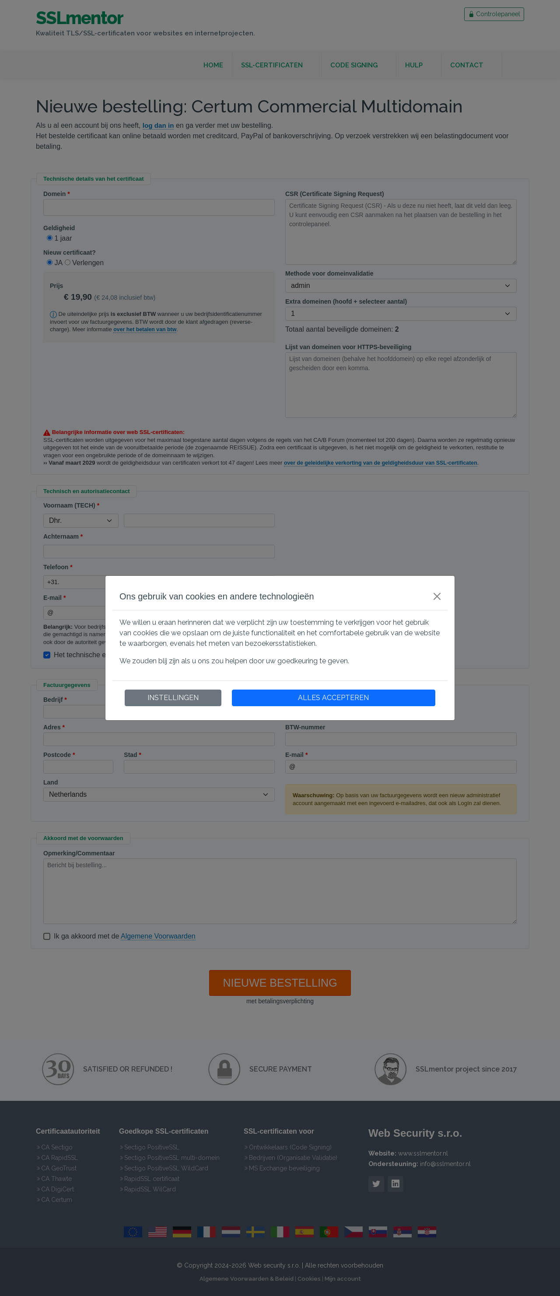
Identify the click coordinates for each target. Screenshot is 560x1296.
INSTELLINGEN (173, 698)
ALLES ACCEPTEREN (333, 698)
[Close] (437, 596)
